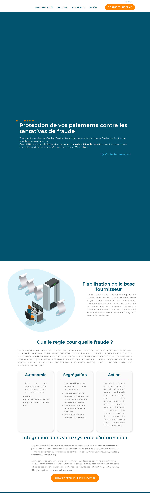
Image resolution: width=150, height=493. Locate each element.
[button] (44, 7)
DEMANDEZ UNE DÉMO (120, 7)
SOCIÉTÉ (93, 7)
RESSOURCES (78, 7)
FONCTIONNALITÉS (44, 7)
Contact (128, 2)
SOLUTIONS (62, 7)
